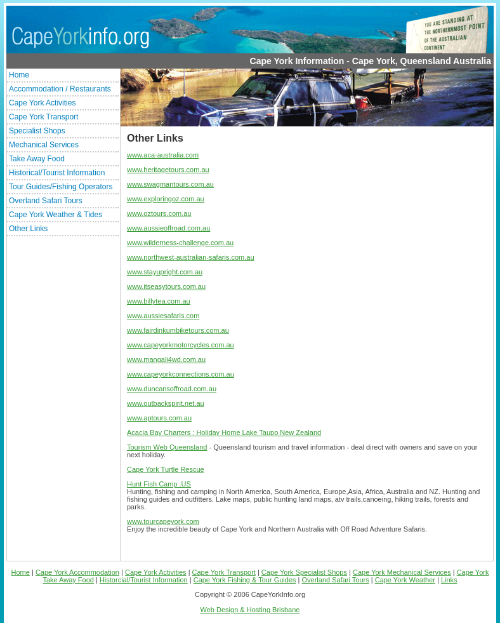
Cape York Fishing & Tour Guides (245, 580)
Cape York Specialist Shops (304, 572)
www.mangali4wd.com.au (166, 359)
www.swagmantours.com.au (170, 184)
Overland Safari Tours (45, 200)
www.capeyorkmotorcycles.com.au (180, 345)
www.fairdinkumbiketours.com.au (178, 330)
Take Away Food (37, 158)
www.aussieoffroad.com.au (168, 228)
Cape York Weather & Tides (55, 214)
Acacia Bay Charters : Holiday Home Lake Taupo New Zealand (224, 432)
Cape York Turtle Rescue (165, 469)
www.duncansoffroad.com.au (171, 388)
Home (19, 74)
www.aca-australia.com (163, 155)
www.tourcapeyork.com (163, 521)
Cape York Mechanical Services (402, 572)
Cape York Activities (42, 102)
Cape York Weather (405, 580)
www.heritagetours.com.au (168, 169)
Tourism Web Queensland (167, 447)
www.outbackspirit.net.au (165, 403)
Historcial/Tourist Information (144, 580)
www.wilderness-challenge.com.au (180, 242)
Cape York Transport (43, 116)
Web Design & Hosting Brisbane (250, 609)
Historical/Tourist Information (57, 172)
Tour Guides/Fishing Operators (60, 186)
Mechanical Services (44, 144)
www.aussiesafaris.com (163, 315)
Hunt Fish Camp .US (159, 484)
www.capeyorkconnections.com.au (180, 374)
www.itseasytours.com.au (166, 286)
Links (449, 580)
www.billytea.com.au (158, 301)
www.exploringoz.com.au (165, 199)
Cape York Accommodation (77, 572)
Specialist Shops (37, 130)
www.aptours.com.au (159, 418)
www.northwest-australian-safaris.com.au (190, 257)
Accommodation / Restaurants (60, 88)
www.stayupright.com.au (164, 272)
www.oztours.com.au (159, 213)
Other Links (28, 228)
